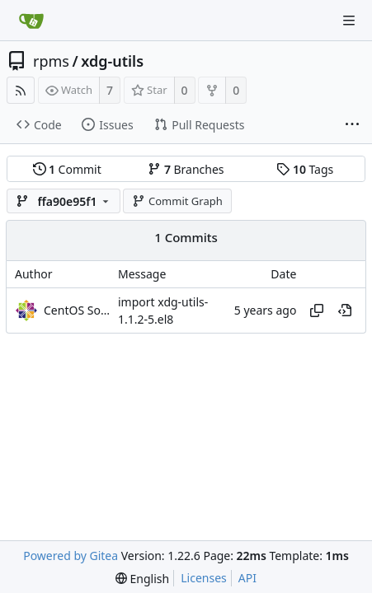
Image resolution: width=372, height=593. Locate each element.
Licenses (204, 578)
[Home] (31, 20)
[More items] (352, 125)
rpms (51, 61)
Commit (67, 169)
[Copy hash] (316, 310)
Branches (186, 169)
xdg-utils (112, 61)
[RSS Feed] (21, 90)
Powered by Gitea (70, 555)
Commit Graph (177, 201)
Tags (304, 169)
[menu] (142, 578)
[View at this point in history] (344, 310)
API (247, 578)
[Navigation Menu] (349, 20)
